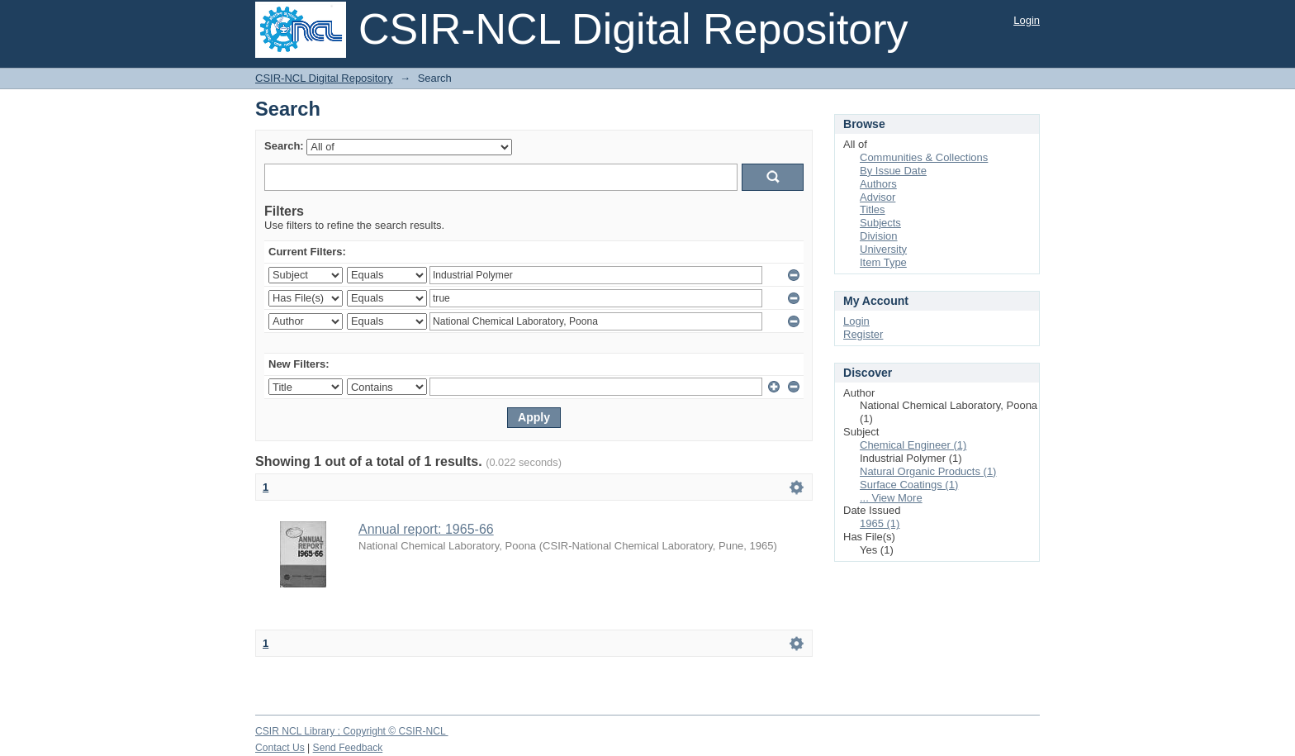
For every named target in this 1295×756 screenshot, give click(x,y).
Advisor (877, 197)
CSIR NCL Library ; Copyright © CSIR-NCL (351, 731)
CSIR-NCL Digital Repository (323, 78)
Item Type (883, 262)
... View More (891, 498)
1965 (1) (879, 523)
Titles (872, 209)
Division (879, 236)
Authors (878, 184)
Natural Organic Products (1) (928, 471)
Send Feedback (348, 748)
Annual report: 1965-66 (426, 529)
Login (1026, 20)
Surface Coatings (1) (909, 484)
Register (863, 334)
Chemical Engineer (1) (913, 445)
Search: (284, 146)
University (883, 249)
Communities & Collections (924, 157)
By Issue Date (893, 170)
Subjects (880, 222)
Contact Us (280, 748)
